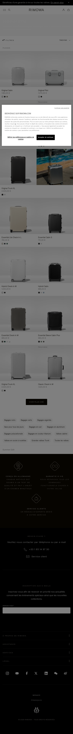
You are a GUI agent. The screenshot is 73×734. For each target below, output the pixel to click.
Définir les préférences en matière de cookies (20, 138)
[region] (36, 125)
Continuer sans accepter (61, 108)
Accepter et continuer (45, 137)
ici (15, 124)
